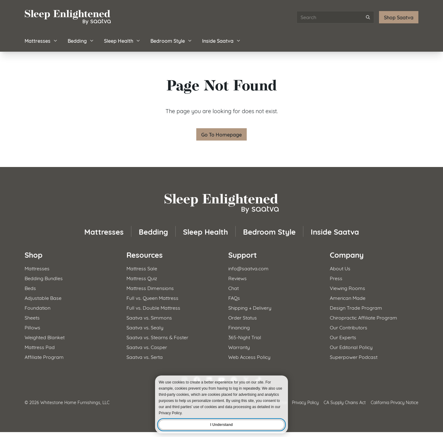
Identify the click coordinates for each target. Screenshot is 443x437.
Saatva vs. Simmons (149, 317)
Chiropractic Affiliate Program (363, 317)
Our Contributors (348, 327)
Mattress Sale (141, 268)
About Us (340, 268)
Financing (239, 327)
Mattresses (41, 40)
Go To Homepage (221, 134)
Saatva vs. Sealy (144, 327)
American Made (347, 297)
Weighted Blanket (45, 337)
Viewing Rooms (347, 287)
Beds (30, 287)
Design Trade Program (356, 307)
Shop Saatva (398, 17)
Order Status (242, 317)
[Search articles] (335, 17)
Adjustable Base (43, 297)
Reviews (237, 278)
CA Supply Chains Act (345, 402)
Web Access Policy (249, 356)
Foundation (37, 307)
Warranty (239, 347)
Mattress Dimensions (150, 287)
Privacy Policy (305, 402)
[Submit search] (368, 17)
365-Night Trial (244, 337)
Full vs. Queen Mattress (152, 297)
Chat (233, 287)
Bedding (81, 40)
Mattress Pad (40, 347)
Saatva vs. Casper (146, 347)
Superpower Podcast (353, 356)
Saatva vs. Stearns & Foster (157, 337)
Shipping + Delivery (249, 307)
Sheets (32, 317)
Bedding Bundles (44, 278)
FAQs (234, 297)
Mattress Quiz (141, 278)
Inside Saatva (221, 40)
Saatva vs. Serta (144, 356)
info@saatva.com (248, 268)
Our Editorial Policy (351, 347)
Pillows (32, 327)
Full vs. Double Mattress (153, 307)
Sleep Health (122, 40)
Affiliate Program (44, 356)
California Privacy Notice (394, 402)
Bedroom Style (171, 40)
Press (336, 278)
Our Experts (343, 337)
